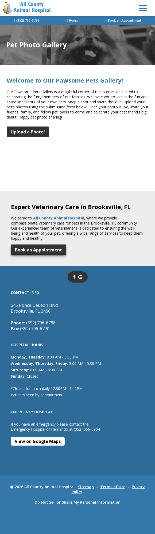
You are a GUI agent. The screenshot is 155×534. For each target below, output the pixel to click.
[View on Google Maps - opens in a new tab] (38, 441)
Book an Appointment (123, 20)
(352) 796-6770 (30, 329)
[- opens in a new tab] (74, 277)
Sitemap (86, 486)
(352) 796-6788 (26, 20)
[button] (143, 8)
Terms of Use (112, 486)
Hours (72, 20)
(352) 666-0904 (87, 429)
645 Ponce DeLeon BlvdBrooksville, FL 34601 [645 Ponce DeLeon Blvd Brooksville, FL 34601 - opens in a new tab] (34, 308)
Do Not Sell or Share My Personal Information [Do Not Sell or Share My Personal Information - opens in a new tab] (78, 502)
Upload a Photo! (28, 132)
